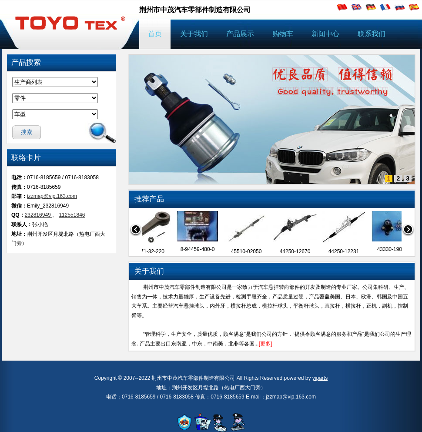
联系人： (21, 224)
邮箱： (19, 196)
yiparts (320, 378)
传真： (19, 187)
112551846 (72, 215)
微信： (19, 206)
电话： (19, 177)
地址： (19, 234)
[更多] (265, 344)
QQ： (18, 215)
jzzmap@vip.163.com (52, 196)
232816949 (38, 215)
